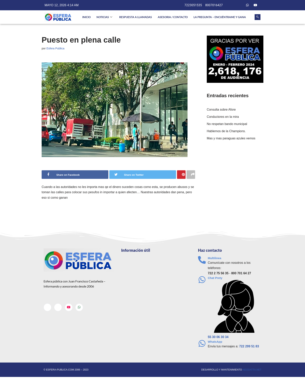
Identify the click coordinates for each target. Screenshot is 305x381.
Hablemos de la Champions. (226, 131)
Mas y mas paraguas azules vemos (231, 138)
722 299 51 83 (249, 346)
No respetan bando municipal (227, 124)
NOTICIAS (104, 17)
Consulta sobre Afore (221, 109)
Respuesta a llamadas (135, 17)
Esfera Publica (55, 48)
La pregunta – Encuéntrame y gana (220, 17)
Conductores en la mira (223, 116)
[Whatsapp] (247, 5)
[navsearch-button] (257, 17)
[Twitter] (240, 5)
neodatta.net (252, 370)
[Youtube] (255, 5)
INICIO (86, 17)
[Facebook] (232, 5)
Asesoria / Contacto (173, 17)
